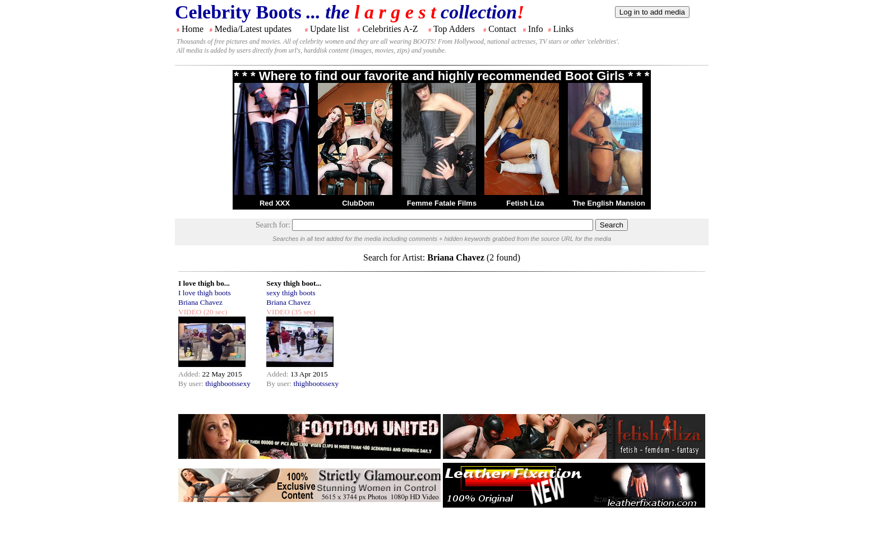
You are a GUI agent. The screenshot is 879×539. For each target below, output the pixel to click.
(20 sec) (214, 312)
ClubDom (358, 203)
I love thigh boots (204, 293)
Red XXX (275, 203)
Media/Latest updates (253, 29)
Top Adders (454, 29)
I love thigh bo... (204, 283)
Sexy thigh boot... (293, 283)
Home (192, 29)
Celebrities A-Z (390, 29)
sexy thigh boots (290, 293)
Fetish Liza (525, 203)
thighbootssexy (228, 383)
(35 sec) (303, 312)
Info (535, 29)
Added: (190, 374)
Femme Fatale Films (441, 203)
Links (563, 29)
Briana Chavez (200, 302)
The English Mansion (608, 203)
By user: (191, 383)
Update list (329, 29)
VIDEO (189, 312)
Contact (502, 29)
